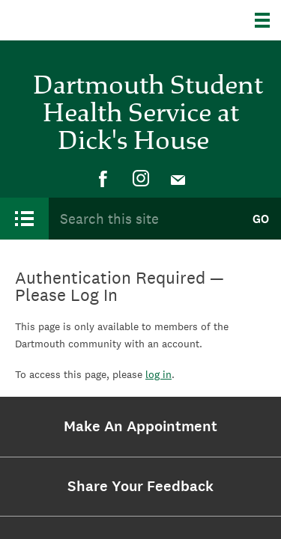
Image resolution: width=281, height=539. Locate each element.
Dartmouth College (88, 20)
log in (158, 374)
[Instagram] (141, 179)
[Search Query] (144, 219)
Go (261, 219)
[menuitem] (103, 179)
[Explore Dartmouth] (268, 20)
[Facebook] (103, 179)
